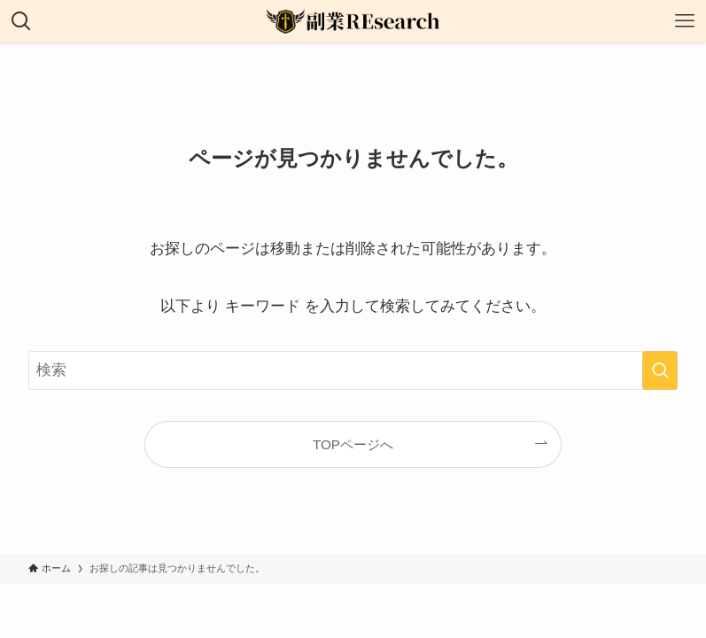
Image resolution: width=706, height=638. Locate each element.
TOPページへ (353, 444)
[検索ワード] (353, 370)
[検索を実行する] (660, 370)
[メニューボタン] (684, 21)
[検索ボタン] (21, 21)
